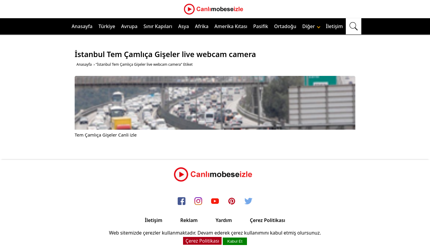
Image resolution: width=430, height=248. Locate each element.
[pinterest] (232, 201)
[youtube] (215, 201)
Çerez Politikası (267, 220)
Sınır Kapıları (157, 26)
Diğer (311, 26)
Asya (183, 26)
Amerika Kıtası (230, 26)
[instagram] (198, 201)
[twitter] (248, 201)
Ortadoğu (285, 26)
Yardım (224, 220)
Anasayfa (82, 26)
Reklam (189, 220)
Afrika (201, 26)
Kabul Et (234, 241)
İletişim (334, 26)
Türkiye (107, 26)
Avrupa (129, 26)
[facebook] (181, 201)
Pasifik (260, 26)
